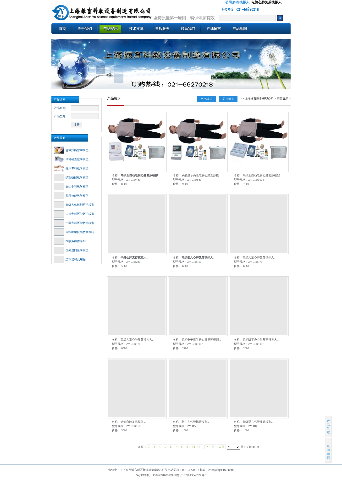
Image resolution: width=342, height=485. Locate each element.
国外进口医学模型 (71, 250)
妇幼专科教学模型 (71, 186)
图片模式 (228, 99)
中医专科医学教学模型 (74, 223)
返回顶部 (328, 450)
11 (200, 447)
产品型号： (61, 116)
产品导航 (59, 138)
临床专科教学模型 (71, 168)
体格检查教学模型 (71, 159)
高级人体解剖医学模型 (74, 204)
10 (193, 447)
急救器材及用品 (70, 259)
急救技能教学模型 (71, 150)
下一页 (210, 447)
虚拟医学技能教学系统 (74, 232)
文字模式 (206, 99)
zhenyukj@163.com (221, 470)
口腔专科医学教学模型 (74, 213)
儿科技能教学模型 (71, 195)
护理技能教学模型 (71, 177)
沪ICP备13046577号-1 (193, 475)
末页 (221, 447)
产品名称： (61, 108)
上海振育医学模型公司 (259, 98)
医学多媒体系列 (70, 241)
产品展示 (282, 98)
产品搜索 (59, 99)
